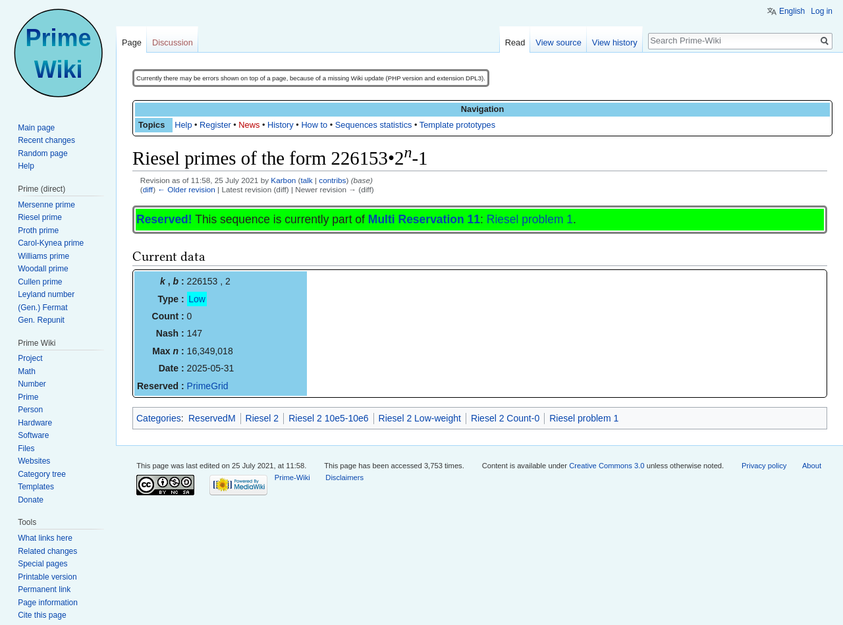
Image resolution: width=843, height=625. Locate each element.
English (792, 11)
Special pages (42, 563)
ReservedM (212, 418)
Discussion (172, 42)
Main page (36, 127)
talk (306, 180)
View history (615, 42)
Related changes (47, 551)
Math (27, 371)
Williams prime (43, 256)
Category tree (42, 474)
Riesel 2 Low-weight (420, 418)
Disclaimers (344, 477)
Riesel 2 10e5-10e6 (328, 418)
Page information (48, 602)
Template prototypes (457, 125)
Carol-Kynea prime (51, 243)
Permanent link (44, 589)
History (280, 125)
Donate (30, 499)
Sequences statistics (373, 125)
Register (215, 125)
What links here (45, 538)
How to (314, 125)
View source (558, 42)
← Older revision (186, 189)
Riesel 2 (262, 418)
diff (148, 189)
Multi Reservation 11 (424, 219)
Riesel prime (40, 217)
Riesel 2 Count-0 (505, 418)
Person (30, 409)
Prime (28, 397)
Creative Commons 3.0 (606, 466)
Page (132, 42)
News (248, 125)
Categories (158, 418)
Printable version (47, 577)
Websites (34, 461)
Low (196, 299)
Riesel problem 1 (530, 219)
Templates (36, 486)
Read (515, 42)
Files (26, 448)
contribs (332, 180)
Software (33, 435)
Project (30, 358)
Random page (42, 153)
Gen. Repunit (41, 320)
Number (32, 384)
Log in (821, 11)
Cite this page (42, 615)
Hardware (35, 422)
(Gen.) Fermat (42, 307)
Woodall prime (43, 268)
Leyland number (46, 294)
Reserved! (164, 219)
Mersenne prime (46, 204)
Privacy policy (764, 466)
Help (183, 125)
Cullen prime (40, 281)
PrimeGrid (208, 386)
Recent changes (46, 140)
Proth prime (38, 230)
